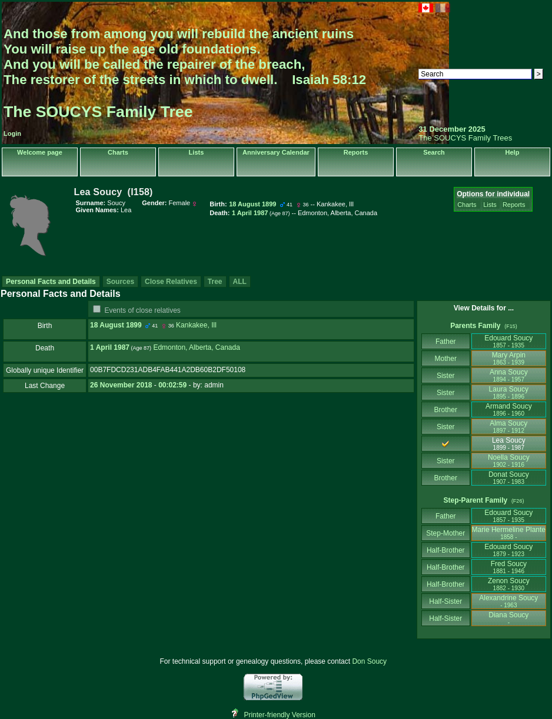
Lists (196, 152)
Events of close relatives (142, 310)
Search (434, 152)
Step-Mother (445, 533)
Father (446, 341)
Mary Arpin (509, 358)
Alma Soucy (508, 426)
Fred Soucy (509, 567)
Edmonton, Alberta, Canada (196, 347)
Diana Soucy (508, 618)
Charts (118, 152)
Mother (445, 359)
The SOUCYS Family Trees (465, 137)
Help (513, 152)
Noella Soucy (509, 460)
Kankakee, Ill (196, 325)
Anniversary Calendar (276, 152)
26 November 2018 (121, 385)
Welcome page (39, 152)
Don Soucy (369, 661)
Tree (215, 281)
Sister (446, 376)
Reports (356, 152)
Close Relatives (171, 281)
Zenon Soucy (509, 584)
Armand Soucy (509, 409)
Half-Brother (446, 550)
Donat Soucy (508, 477)
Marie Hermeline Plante (509, 533)
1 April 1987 (109, 347)
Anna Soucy (509, 375)
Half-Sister (445, 601)
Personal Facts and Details (51, 281)
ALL (240, 281)
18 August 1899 (116, 325)
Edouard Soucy (508, 341)
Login (12, 133)
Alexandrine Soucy (508, 601)
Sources (120, 281)
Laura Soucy (508, 392)
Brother (445, 410)
